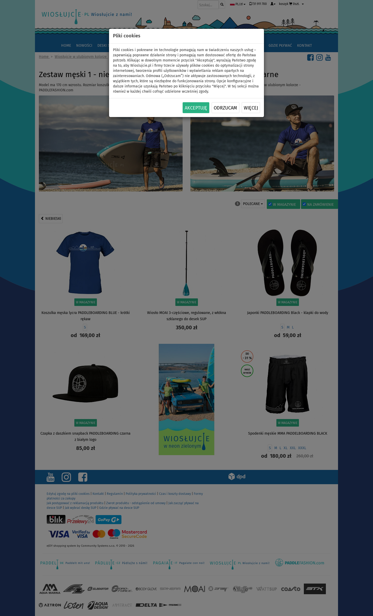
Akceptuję (196, 108)
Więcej (251, 108)
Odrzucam (225, 108)
